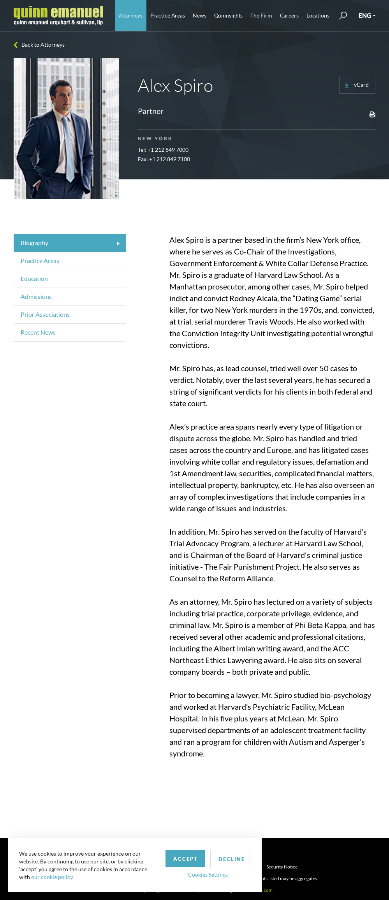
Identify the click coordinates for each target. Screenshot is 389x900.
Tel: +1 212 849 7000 (163, 149)
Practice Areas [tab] (40, 260)
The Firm (261, 15)
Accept (180, 858)
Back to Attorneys (43, 44)
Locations (317, 15)
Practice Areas (167, 15)
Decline (227, 859)
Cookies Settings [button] (203, 874)
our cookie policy (52, 876)
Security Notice (281, 867)
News (199, 15)
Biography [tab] (34, 242)
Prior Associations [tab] (45, 314)
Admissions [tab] (36, 296)
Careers (289, 15)
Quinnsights (228, 15)
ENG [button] (365, 15)
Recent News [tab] (38, 332)
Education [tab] (34, 278)
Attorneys (131, 15)
